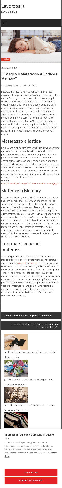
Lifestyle (5, 59)
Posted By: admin (11, 86)
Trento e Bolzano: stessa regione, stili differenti (28, 315)
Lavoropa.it (12, 6)
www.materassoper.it (26, 263)
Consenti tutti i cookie (31, 481)
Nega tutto (31, 472)
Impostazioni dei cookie (31, 464)
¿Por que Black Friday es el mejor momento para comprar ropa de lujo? (35, 325)
